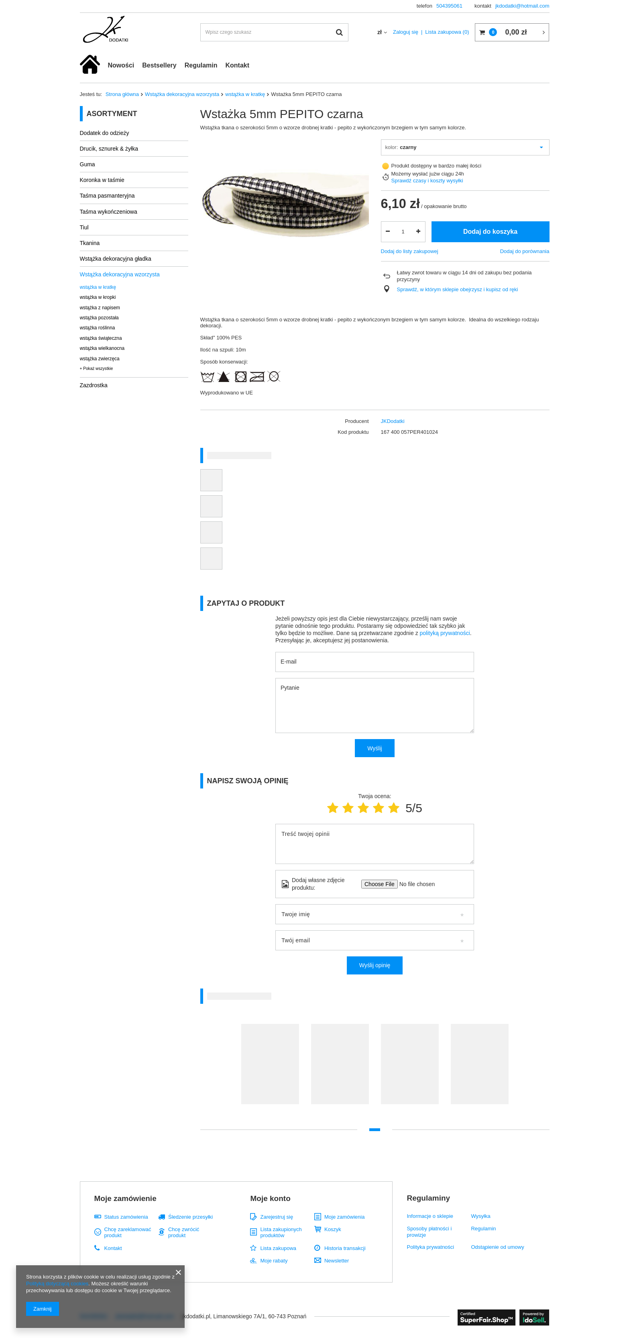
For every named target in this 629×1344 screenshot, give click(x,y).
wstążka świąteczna (101, 338)
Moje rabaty (273, 1261)
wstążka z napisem (100, 307)
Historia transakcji (345, 1248)
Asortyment (112, 114)
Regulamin (201, 65)
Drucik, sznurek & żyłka (109, 148)
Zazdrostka (94, 385)
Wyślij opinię (375, 965)
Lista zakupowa (447, 32)
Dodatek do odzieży (104, 133)
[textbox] (274, 32)
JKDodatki (393, 421)
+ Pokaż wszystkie (96, 368)
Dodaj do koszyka (490, 231)
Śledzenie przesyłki (190, 1217)
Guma (87, 164)
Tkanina (90, 243)
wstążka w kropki (98, 297)
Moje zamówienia (344, 1217)
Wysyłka (480, 1216)
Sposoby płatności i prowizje (429, 1232)
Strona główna (122, 94)
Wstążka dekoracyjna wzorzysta (182, 94)
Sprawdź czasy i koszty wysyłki (427, 181)
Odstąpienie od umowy (497, 1247)
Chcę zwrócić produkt (183, 1232)
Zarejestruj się (276, 1217)
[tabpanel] (270, 1068)
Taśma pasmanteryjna (107, 195)
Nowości (121, 65)
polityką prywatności (445, 633)
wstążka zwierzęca (100, 359)
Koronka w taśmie (102, 180)
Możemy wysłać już (413, 174)
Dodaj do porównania (525, 251)
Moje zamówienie (125, 1198)
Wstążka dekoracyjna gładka (115, 258)
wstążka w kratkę (245, 94)
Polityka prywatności (430, 1247)
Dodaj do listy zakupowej (409, 251)
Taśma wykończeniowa (108, 211)
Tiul (84, 227)
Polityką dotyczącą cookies (57, 1284)
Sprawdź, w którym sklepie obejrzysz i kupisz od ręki (457, 289)
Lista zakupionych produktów (280, 1232)
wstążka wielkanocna (102, 348)
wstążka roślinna (97, 328)
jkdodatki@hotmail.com (522, 6)
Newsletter (336, 1261)
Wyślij (374, 748)
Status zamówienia (126, 1217)
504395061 (449, 6)
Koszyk (332, 1229)
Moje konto (270, 1198)
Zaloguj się (405, 32)
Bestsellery (159, 65)
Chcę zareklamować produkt (127, 1232)
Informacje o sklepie (430, 1216)
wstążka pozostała (99, 318)
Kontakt (237, 65)
